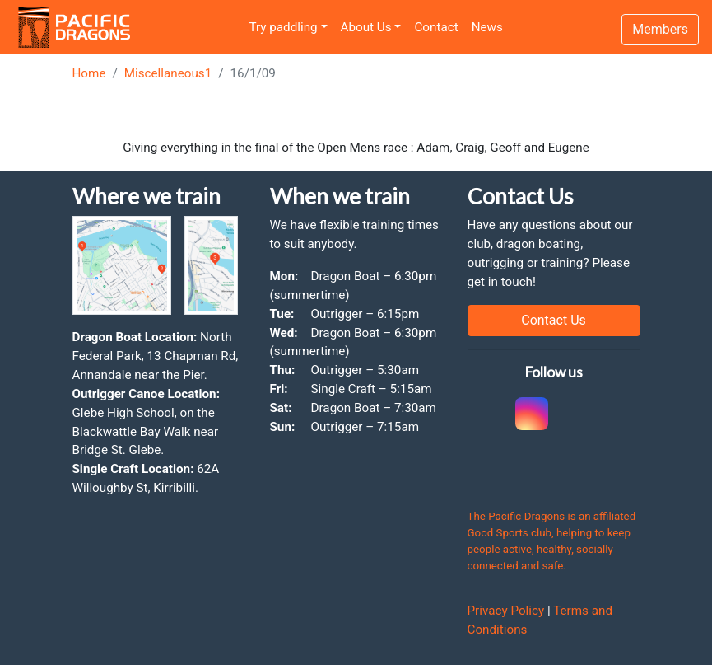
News (487, 27)
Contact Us (553, 320)
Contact (436, 27)
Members (660, 29)
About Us (366, 27)
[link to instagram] (529, 413)
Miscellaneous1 (168, 73)
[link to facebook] (578, 413)
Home (89, 73)
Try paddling (283, 27)
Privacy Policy (506, 610)
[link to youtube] (628, 413)
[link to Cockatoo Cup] (480, 413)
